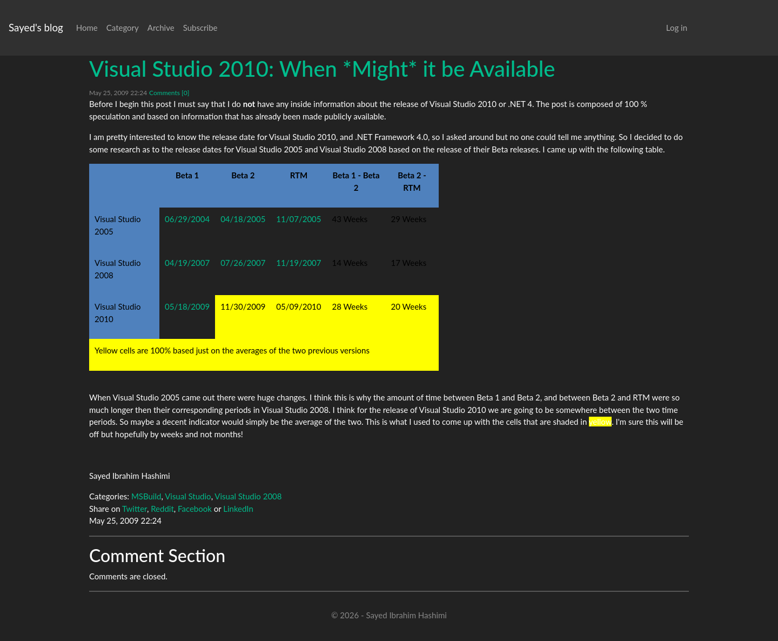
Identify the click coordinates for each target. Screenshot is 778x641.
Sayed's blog (36, 27)
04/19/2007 (187, 263)
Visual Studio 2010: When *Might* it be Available (322, 69)
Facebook (195, 508)
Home (87, 27)
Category (122, 27)
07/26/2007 (242, 263)
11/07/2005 (298, 219)
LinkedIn (238, 508)
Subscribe (200, 27)
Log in (676, 27)
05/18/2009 (187, 306)
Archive (161, 27)
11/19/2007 (298, 263)
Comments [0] (169, 93)
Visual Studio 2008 (247, 496)
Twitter (134, 508)
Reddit (162, 508)
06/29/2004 (187, 219)
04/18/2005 (242, 219)
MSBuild (146, 496)
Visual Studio (188, 496)
